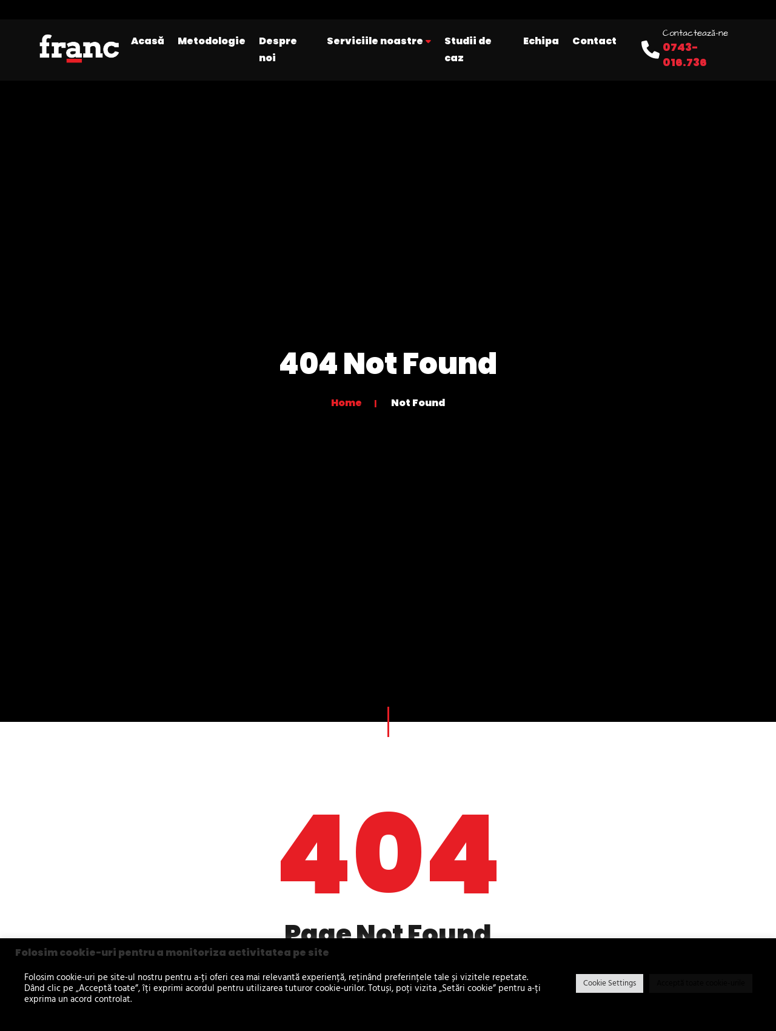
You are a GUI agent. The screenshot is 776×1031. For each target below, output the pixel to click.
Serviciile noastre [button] (379, 41)
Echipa (541, 41)
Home (346, 403)
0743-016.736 (685, 54)
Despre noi (278, 49)
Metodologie (212, 41)
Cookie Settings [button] (609, 983)
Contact (594, 41)
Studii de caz (468, 49)
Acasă (147, 41)
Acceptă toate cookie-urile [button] (701, 983)
